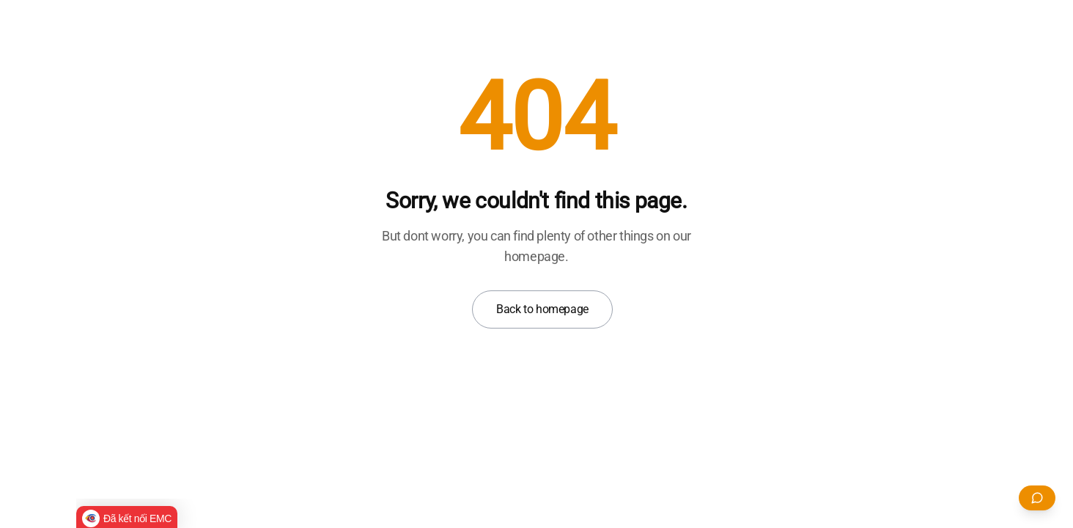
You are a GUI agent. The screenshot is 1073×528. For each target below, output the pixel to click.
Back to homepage (542, 309)
